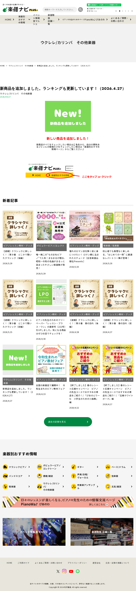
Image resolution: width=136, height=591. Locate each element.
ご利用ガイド (23, 563)
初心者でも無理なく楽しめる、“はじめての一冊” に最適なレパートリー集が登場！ (117, 254)
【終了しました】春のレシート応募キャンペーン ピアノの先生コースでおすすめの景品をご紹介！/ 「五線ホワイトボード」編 (118, 392)
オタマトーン (92, 11)
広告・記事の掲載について (117, 563)
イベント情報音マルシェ (39, 19)
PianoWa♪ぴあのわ (86, 19)
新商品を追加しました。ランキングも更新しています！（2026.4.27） (63, 88)
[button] (116, 11)
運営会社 (96, 563)
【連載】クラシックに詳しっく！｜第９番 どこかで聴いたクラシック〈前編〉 (17, 323)
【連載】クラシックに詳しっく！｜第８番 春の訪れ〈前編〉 (117, 323)
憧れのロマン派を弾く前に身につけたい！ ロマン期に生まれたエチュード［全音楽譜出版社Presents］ (84, 256)
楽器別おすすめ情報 (24, 19)
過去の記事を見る (68, 421)
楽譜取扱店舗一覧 (54, 19)
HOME (10, 19)
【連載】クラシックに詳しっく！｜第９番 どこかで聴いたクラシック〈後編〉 (17, 254)
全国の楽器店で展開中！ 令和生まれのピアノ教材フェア (50, 387)
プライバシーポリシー (77, 563)
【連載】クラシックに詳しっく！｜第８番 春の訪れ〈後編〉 (83, 323)
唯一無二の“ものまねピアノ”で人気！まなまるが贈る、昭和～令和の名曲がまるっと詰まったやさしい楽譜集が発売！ (51, 261)
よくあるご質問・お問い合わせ (121, 19)
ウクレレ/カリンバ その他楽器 (21, 65)
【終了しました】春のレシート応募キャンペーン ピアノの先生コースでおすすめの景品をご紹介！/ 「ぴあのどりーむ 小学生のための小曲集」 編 (84, 394)
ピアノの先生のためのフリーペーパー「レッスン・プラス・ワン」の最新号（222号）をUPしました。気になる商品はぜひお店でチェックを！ (51, 326)
